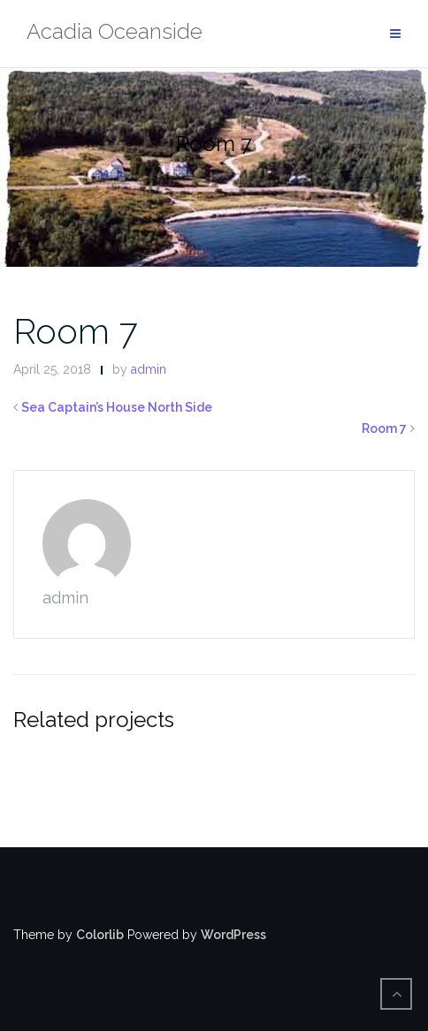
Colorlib (100, 935)
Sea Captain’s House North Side (116, 407)
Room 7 (75, 331)
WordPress (233, 935)
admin (148, 369)
